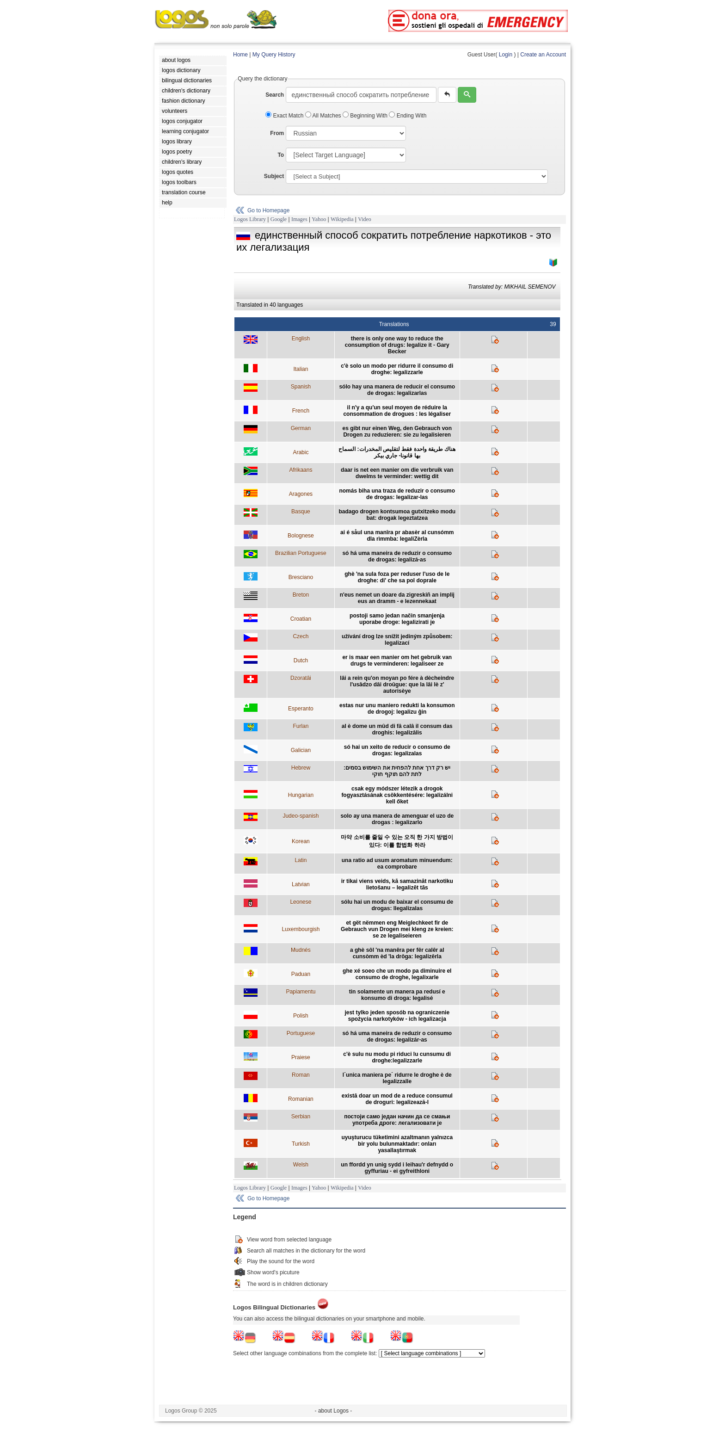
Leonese (300, 902)
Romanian (300, 1099)
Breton (301, 595)
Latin (301, 860)
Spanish (301, 386)
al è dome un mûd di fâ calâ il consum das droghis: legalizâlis (397, 729)
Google (278, 219)
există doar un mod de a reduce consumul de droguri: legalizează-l (397, 1099)
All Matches (324, 115)
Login (505, 54)
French (300, 410)
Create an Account (543, 54)
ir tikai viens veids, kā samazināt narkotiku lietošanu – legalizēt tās (397, 884)
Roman (301, 1075)
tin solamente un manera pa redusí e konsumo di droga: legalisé (397, 994)
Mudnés (301, 950)
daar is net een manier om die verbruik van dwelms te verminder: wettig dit (397, 473)
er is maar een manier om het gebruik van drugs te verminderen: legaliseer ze (397, 660)
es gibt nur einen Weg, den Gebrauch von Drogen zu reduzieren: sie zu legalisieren (397, 431)
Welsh (300, 1164)
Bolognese (301, 535)
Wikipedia (342, 219)
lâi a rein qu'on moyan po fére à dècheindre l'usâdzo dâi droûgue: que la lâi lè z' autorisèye (397, 684)
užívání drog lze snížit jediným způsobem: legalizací (397, 639)
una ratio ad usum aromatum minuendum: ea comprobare (397, 863)
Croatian (300, 619)
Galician (301, 750)
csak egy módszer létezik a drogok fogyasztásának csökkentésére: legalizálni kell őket (397, 795)
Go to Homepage (268, 210)
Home (240, 54)
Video (364, 219)
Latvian (301, 884)
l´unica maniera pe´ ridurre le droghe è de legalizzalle (397, 1078)
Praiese (300, 1057)
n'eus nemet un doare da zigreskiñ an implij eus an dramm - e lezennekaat (397, 598)
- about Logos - (333, 1410)
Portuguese (301, 1033)
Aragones (301, 494)
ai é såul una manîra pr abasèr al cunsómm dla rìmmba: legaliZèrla (397, 535)
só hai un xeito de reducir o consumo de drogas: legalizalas (397, 750)
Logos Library (250, 219)
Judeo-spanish (301, 816)
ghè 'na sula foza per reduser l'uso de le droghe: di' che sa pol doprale (396, 577)
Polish (300, 1015)
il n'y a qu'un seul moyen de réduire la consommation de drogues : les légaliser (397, 410)
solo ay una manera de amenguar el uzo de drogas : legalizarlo (397, 819)
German (301, 428)
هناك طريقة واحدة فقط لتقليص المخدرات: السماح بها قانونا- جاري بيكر (396, 452)
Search (274, 95)
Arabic (300, 452)
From (277, 133)
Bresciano (301, 577)
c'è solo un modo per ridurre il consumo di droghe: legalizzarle (397, 369)
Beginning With (366, 115)
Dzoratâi (300, 678)
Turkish (301, 1144)
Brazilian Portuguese (300, 553)
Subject (274, 176)
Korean (301, 841)
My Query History (273, 54)
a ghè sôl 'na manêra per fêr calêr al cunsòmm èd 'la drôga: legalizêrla (397, 953)
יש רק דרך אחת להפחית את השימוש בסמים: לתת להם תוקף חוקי (397, 771)
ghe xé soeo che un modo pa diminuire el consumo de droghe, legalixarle (397, 974)
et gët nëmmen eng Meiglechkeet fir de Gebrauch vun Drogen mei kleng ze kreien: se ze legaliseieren (397, 929)
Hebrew (300, 768)
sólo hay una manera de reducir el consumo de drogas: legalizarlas (397, 389)
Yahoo (319, 219)
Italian (300, 369)
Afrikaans (300, 470)
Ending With (407, 115)
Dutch (301, 660)
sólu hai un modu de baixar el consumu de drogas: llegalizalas (397, 905)
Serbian (300, 1116)
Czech (300, 636)
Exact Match (285, 115)
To (280, 155)
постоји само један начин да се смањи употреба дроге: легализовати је (397, 1119)
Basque (300, 511)
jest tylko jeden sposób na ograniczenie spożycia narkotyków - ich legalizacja (396, 1015)
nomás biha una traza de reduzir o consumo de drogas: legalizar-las (397, 494)
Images (299, 219)
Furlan (300, 726)
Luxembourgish (300, 929)
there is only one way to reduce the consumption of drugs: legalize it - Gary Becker (397, 345)
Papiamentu (300, 991)
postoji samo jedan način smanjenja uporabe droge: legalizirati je (397, 618)
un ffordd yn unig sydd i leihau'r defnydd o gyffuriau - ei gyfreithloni (397, 1167)
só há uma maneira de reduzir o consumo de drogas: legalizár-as (397, 1036)
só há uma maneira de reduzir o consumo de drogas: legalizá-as (397, 556)
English (301, 338)
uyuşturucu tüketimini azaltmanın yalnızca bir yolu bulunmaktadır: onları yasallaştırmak (397, 1144)
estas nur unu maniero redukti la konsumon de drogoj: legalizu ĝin (397, 708)
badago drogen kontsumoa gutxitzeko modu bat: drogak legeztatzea (396, 514)
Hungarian (300, 795)
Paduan (300, 974)
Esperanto (300, 708)
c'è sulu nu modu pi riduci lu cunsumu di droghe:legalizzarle (397, 1057)
